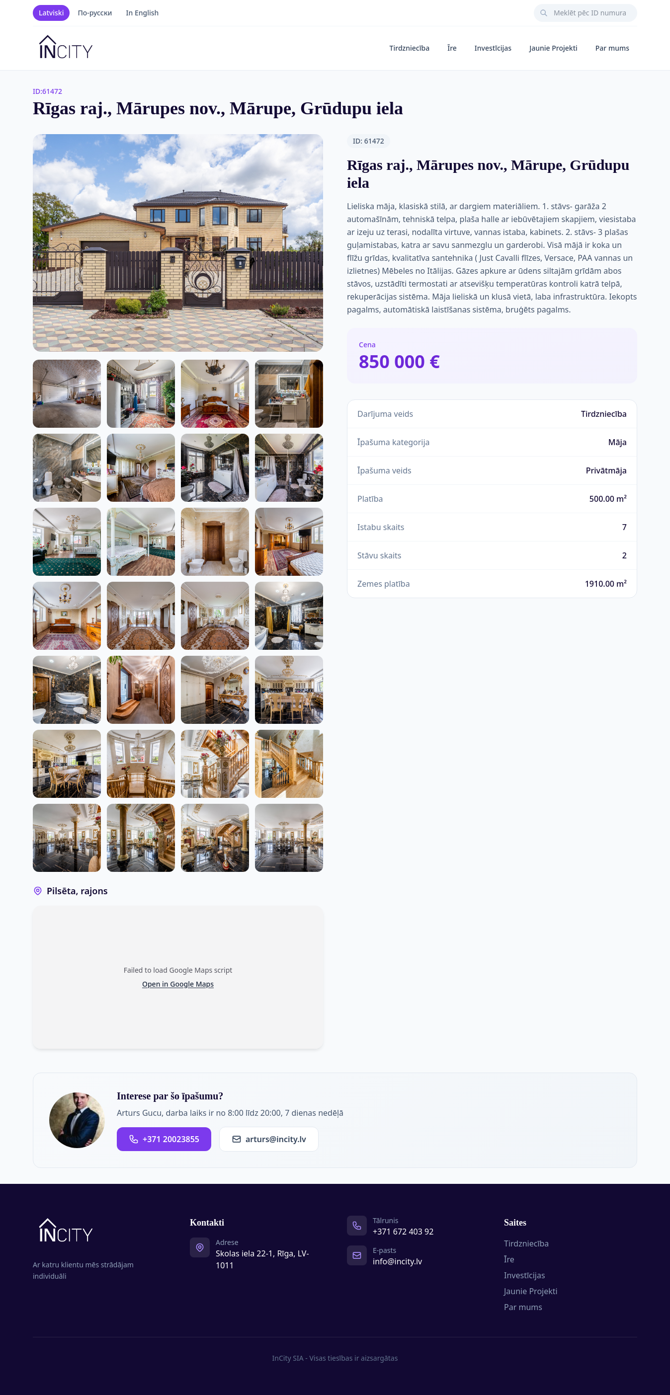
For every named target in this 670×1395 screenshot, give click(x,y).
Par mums (612, 48)
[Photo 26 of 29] (67, 838)
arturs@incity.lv (269, 1139)
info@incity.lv (397, 1261)
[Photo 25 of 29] (289, 764)
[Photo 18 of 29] (67, 690)
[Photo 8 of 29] (215, 468)
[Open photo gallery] (178, 243)
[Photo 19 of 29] (141, 690)
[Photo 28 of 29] (215, 838)
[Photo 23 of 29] (141, 764)
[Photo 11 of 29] (141, 542)
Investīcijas (493, 48)
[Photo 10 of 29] (67, 542)
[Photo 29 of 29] (289, 838)
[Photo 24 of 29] (215, 764)
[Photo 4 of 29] (215, 394)
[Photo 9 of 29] (289, 468)
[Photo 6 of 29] (67, 468)
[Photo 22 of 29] (67, 764)
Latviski (51, 12)
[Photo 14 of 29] (67, 616)
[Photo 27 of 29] (141, 838)
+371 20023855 (164, 1139)
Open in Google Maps (178, 984)
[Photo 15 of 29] (141, 616)
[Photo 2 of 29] (67, 394)
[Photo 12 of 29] (215, 542)
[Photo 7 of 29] (141, 468)
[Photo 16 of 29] (215, 616)
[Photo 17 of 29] (289, 616)
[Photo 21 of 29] (289, 690)
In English (142, 12)
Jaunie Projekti (553, 48)
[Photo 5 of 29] (289, 394)
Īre (452, 48)
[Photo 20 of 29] (215, 690)
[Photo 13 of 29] (289, 542)
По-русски (95, 12)
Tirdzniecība (410, 48)
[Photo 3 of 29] (141, 394)
